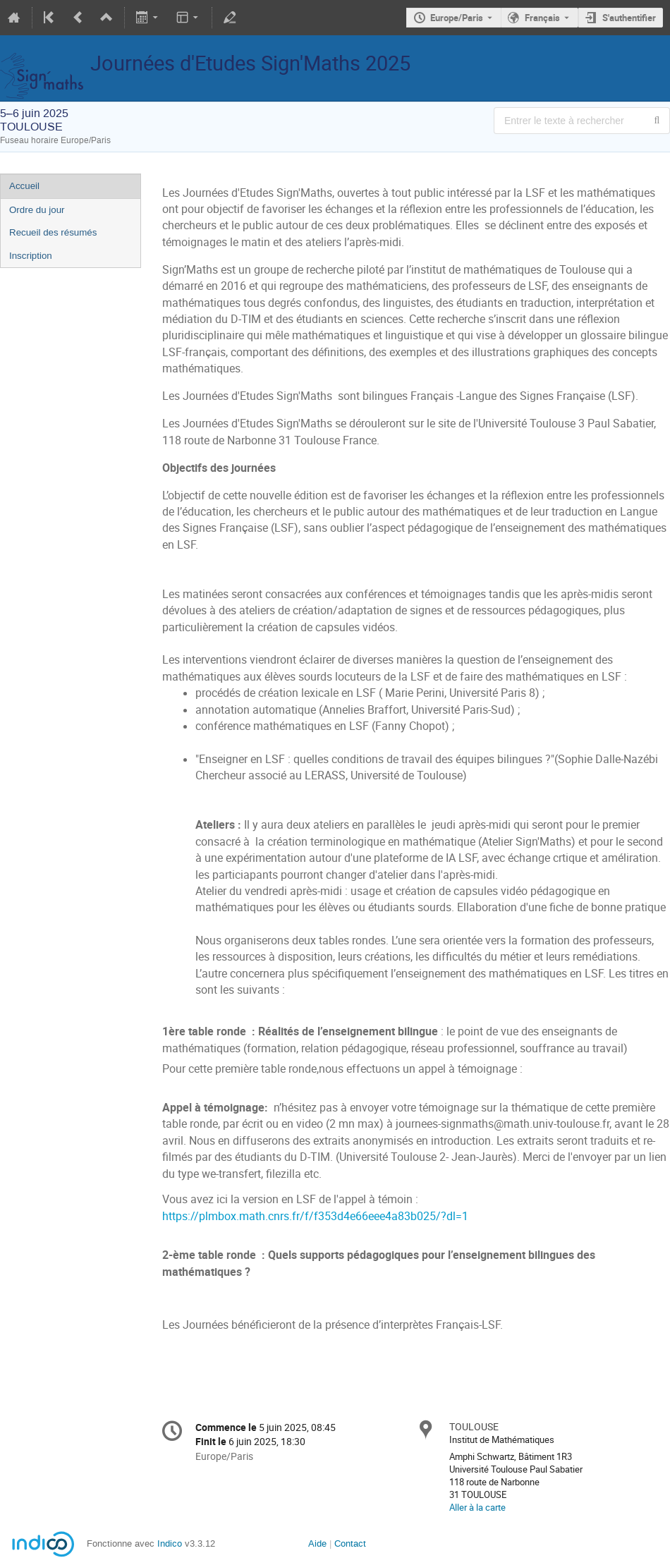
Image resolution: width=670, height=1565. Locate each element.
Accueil (24, 186)
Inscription (30, 255)
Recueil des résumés (53, 232)
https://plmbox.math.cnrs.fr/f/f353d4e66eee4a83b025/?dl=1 (315, 1216)
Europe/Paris (456, 17)
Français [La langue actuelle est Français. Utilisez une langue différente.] (542, 17)
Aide (317, 1543)
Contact (350, 1543)
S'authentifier (629, 17)
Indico (169, 1543)
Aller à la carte (477, 1507)
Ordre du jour (37, 210)
